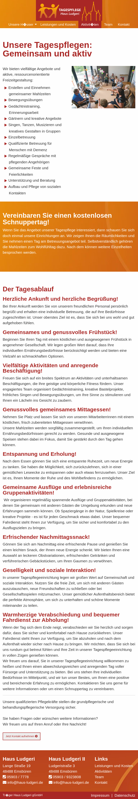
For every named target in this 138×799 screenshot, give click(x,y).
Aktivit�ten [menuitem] (90, 24)
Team (99, 777)
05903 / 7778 (18, 777)
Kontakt (101, 782)
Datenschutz (124, 795)
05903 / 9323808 (67, 777)
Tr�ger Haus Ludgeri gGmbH (23, 795)
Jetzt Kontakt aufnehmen (21, 736)
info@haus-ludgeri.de (25, 782)
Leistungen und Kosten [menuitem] (58, 24)
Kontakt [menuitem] (124, 24)
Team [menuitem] (108, 24)
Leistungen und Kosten (114, 766)
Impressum (100, 795)
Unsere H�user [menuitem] (20, 24)
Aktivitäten (103, 771)
